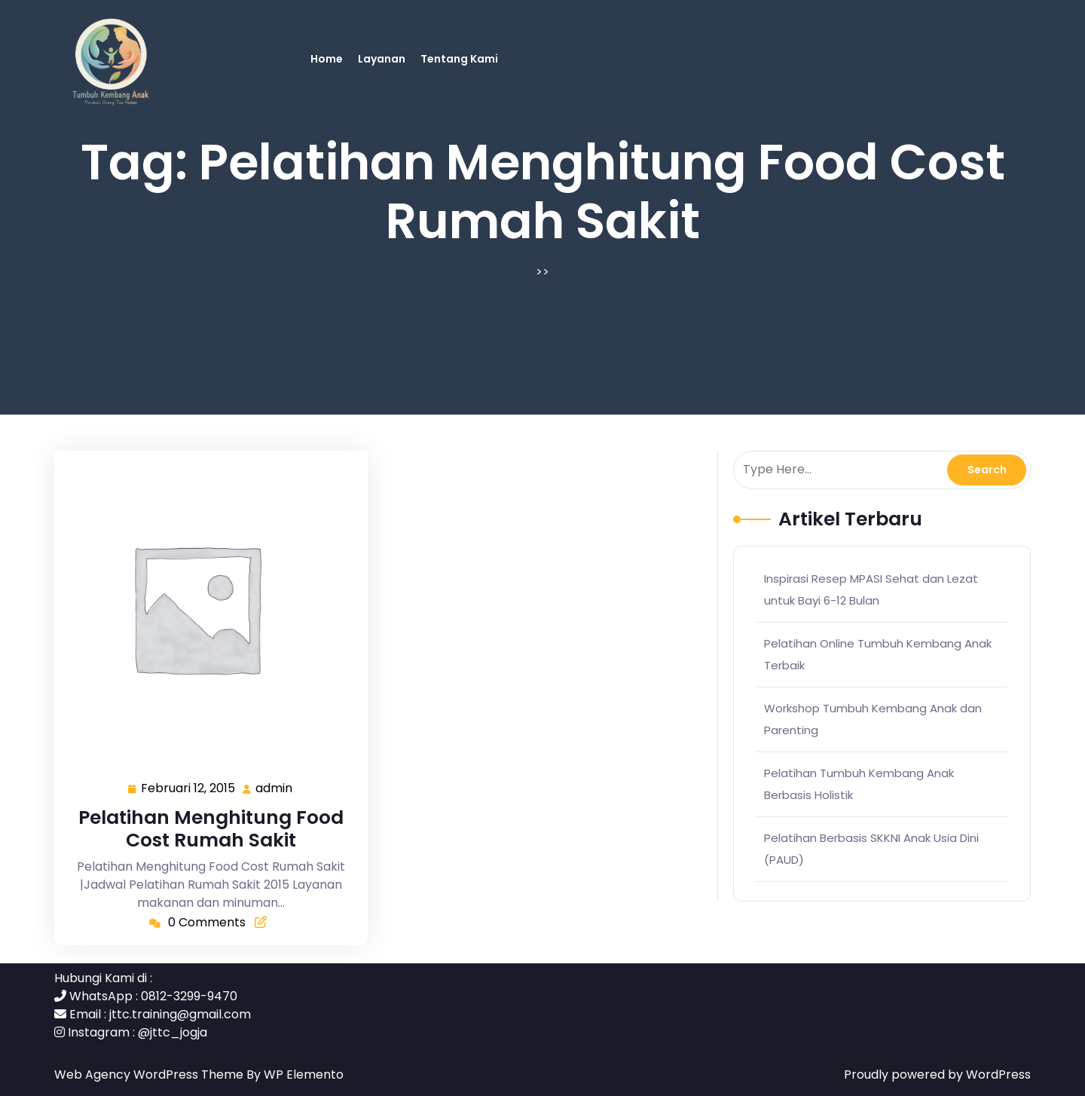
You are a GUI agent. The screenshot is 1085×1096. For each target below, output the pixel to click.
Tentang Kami (459, 58)
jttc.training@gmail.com (180, 1014)
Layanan (381, 58)
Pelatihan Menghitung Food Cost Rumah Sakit (211, 828)
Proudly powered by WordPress (937, 1074)
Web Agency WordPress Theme (150, 1074)
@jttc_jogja (172, 1032)
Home (326, 58)
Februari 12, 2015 (189, 789)
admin (274, 788)
